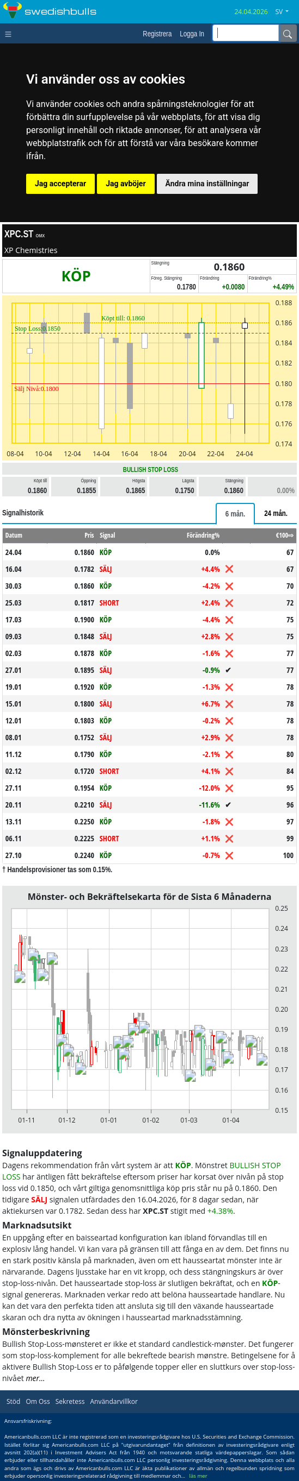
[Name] (287, 33)
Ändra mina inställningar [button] (207, 183)
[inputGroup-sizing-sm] (245, 32)
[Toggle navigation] (10, 33)
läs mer (199, 1475)
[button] (286, 12)
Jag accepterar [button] (60, 183)
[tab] (235, 514)
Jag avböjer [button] (125, 183)
